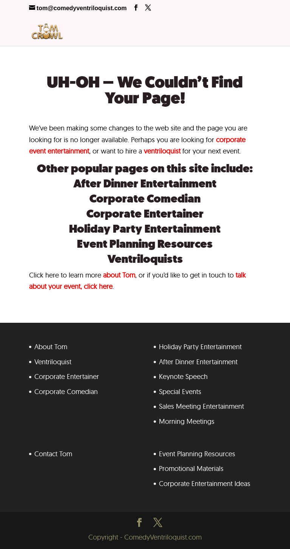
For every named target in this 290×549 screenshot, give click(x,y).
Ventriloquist (52, 361)
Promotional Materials (191, 468)
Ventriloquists (145, 260)
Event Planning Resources (145, 245)
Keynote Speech (183, 376)
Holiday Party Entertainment (145, 230)
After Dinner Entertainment (144, 184)
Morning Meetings (186, 421)
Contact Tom (53, 453)
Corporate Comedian (145, 199)
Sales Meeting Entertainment (201, 406)
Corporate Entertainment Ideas (204, 483)
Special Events (180, 391)
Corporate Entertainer (145, 215)
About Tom (50, 346)
